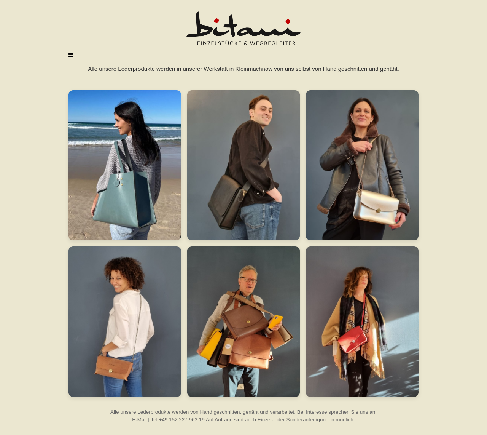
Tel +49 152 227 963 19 (178, 419)
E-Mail (139, 419)
